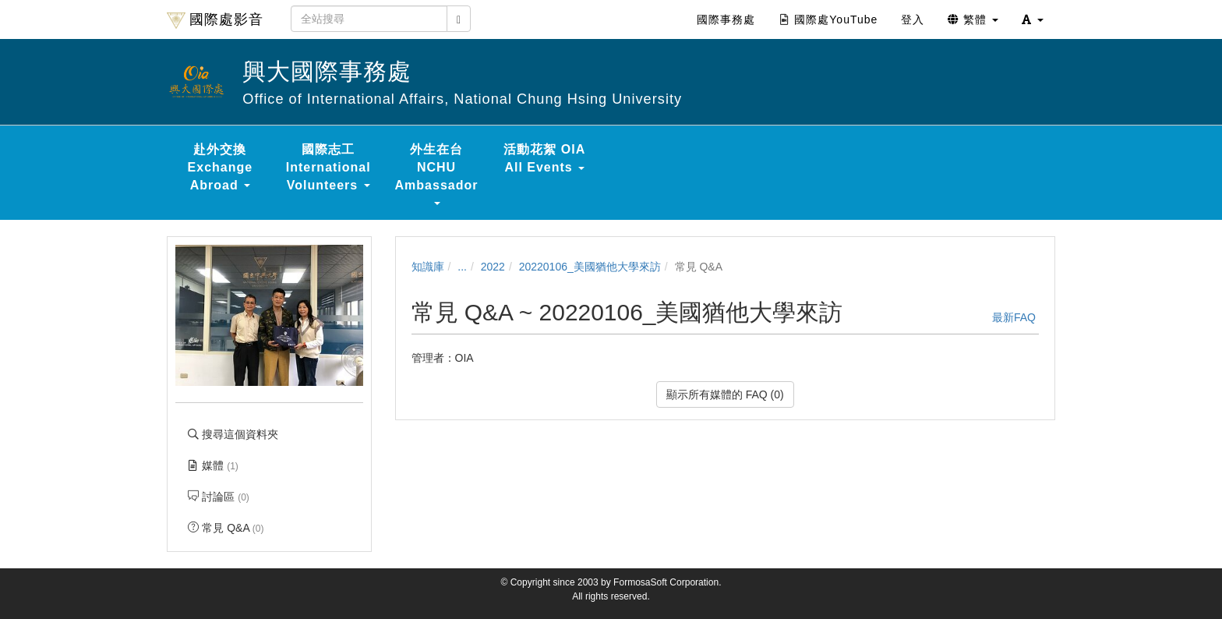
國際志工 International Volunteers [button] (328, 167)
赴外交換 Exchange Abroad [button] (220, 167)
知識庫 (427, 266)
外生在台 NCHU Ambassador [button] (437, 174)
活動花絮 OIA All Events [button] (544, 158)
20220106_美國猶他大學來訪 (590, 266)
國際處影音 (215, 20)
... (462, 266)
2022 (493, 266)
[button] (1032, 19)
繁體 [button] (973, 19)
